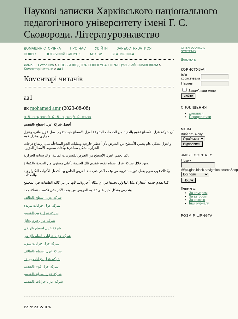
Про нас (78, 48)
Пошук (30, 54)
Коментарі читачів (38, 69)
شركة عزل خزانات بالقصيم (43, 281)
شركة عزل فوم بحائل (39, 220)
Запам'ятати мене (202, 90)
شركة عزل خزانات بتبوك (41, 243)
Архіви (96, 54)
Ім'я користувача (190, 76)
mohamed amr (45, 108)
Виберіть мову (192, 134)
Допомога (188, 59)
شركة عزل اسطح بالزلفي (42, 228)
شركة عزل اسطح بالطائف (42, 197)
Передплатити (200, 117)
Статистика (122, 54)
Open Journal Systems (193, 49)
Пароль (187, 83)
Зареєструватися (134, 48)
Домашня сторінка (42, 48)
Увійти (101, 48)
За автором (197, 196)
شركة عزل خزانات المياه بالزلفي (47, 236)
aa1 (60, 69)
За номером (198, 193)
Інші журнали (199, 203)
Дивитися (196, 113)
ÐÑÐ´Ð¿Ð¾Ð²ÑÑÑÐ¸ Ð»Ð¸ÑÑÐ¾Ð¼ (57, 117)
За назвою (197, 200)
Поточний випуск (62, 54)
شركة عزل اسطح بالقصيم (42, 274)
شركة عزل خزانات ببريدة (42, 205)
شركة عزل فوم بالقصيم (41, 213)
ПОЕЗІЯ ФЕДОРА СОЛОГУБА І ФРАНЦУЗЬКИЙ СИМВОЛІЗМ (108, 65)
